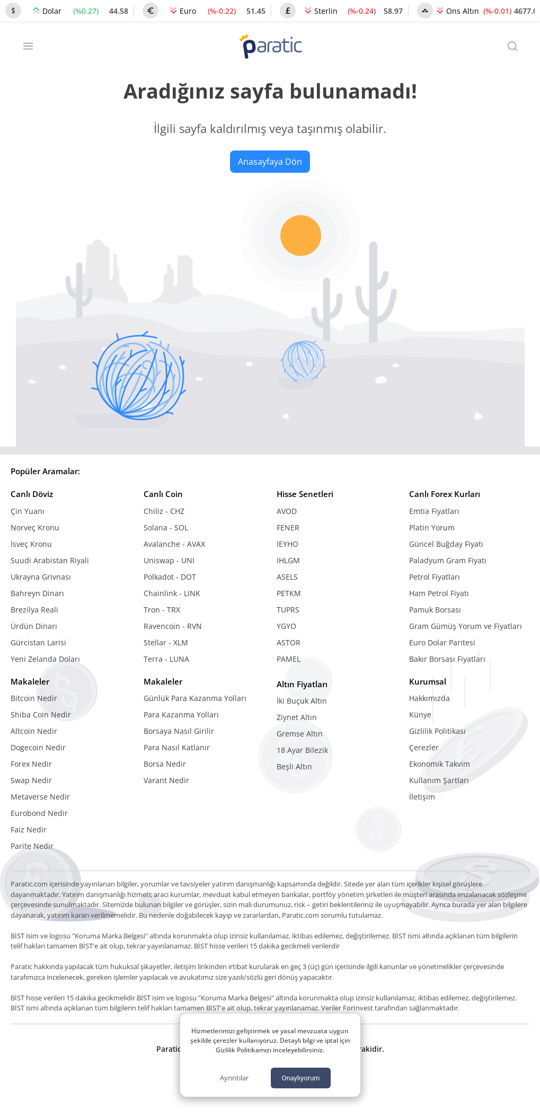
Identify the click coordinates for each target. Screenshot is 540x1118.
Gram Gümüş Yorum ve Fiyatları (465, 626)
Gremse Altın (300, 734)
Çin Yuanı (28, 511)
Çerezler (424, 747)
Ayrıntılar (234, 1077)
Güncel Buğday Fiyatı (446, 544)
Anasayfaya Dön (270, 161)
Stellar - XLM (166, 642)
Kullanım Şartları (439, 780)
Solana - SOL (166, 527)
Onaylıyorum (300, 1078)
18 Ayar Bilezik (302, 750)
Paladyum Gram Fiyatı (447, 560)
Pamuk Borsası (435, 610)
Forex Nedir (31, 764)
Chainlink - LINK (172, 593)
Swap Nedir (31, 780)
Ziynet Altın (297, 717)
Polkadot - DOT (170, 577)
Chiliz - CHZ (164, 511)
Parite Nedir (32, 846)
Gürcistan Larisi (38, 642)
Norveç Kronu (35, 527)
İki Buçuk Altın (302, 701)
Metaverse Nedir (40, 797)
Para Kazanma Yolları (181, 714)
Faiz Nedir (29, 829)
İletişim (422, 797)
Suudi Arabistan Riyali (50, 560)
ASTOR (288, 642)
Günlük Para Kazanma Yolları (195, 698)
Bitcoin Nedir (34, 698)
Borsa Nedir (165, 764)
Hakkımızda (429, 698)
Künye (420, 714)
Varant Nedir (166, 780)
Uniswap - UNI (169, 560)
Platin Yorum (432, 527)
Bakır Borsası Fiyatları (447, 659)
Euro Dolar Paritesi (442, 642)
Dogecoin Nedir (38, 747)
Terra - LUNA (166, 659)
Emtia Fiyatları (434, 511)
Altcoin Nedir (34, 731)
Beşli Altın (294, 766)
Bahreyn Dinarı (37, 593)
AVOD (287, 511)
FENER (288, 527)
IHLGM (288, 560)
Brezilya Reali (34, 610)
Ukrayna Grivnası (41, 577)
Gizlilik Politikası (437, 731)
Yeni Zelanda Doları (45, 659)
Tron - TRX (162, 610)
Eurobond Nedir (39, 813)
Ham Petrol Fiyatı (439, 593)
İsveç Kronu (31, 544)
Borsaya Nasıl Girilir (179, 731)
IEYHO (287, 544)
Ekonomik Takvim (439, 764)
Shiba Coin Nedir (41, 714)
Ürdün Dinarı (34, 626)
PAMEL (288, 659)
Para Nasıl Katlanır (177, 747)
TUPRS (288, 610)
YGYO (286, 626)
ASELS (287, 577)
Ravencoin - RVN (173, 626)
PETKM (289, 593)
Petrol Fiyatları (434, 577)
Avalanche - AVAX (174, 544)
